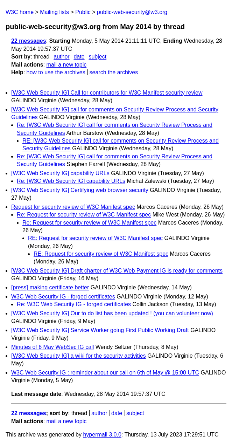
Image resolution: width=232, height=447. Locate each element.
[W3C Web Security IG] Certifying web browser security (79, 190)
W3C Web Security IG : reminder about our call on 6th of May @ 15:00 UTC (105, 373)
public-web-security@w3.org (132, 12)
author (61, 57)
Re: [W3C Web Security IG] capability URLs (71, 181)
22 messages (28, 41)
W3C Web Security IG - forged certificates (63, 297)
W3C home (20, 12)
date (78, 57)
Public (83, 12)
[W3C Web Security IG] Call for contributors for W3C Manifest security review (107, 93)
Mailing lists (54, 12)
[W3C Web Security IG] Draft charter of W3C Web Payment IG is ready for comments (117, 271)
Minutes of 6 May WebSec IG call (52, 347)
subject (97, 57)
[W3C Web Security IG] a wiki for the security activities (78, 356)
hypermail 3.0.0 (102, 435)
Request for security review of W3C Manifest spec (73, 207)
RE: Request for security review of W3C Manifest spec (95, 238)
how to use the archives (56, 72)
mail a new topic (66, 65)
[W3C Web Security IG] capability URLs (60, 173)
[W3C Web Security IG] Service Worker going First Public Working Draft (100, 330)
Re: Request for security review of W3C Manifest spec (84, 215)
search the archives (114, 72)
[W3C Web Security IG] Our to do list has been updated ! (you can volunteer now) (112, 313)
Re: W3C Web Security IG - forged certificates (74, 304)
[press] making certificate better (50, 287)
